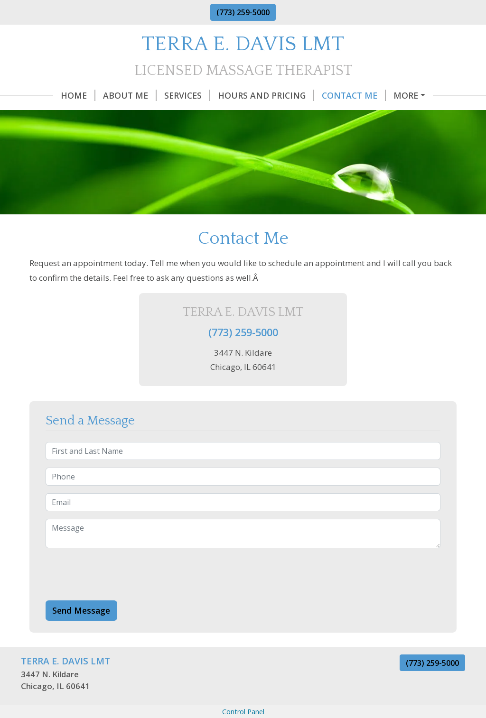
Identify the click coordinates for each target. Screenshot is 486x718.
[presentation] (118, 594)
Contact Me (322, 95)
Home (45, 95)
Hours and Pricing (234, 95)
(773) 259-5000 (243, 12)
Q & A (125, 115)
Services (155, 95)
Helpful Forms (67, 115)
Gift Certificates (404, 95)
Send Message (81, 630)
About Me (97, 95)
